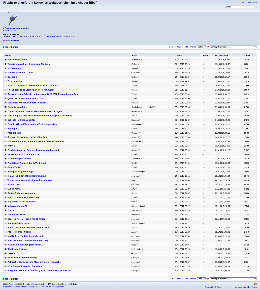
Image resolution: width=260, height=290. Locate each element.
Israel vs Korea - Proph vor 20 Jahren (26, 219)
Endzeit (11, 210)
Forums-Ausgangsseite (17, 28)
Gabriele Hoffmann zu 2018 (21, 120)
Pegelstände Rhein (17, 59)
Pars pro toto (14, 133)
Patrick (11, 146)
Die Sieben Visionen (17, 249)
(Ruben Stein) (69, 36)
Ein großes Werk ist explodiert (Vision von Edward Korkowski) (39, 270)
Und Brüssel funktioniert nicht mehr (25, 236)
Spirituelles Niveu (16, 214)
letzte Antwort (222, 55)
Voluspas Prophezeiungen (20, 171)
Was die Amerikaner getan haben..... (25, 244)
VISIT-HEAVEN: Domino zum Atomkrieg (27, 240)
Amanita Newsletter (17, 107)
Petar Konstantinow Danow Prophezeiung (28, 227)
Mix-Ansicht (190, 47)
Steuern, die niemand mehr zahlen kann (27, 137)
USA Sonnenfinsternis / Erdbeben (24, 266)
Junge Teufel (14, 167)
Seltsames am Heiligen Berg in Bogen (26, 102)
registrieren (252, 2)
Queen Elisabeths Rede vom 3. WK (25, 98)
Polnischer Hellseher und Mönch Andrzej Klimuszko (34, 262)
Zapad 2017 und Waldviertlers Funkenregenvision (32, 124)
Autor (134, 55)
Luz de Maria (14, 189)
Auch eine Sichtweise (18, 223)
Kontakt (61, 287)
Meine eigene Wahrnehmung (22, 257)
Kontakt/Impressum (11, 30)
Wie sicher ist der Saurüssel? (22, 201)
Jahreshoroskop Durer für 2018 (23, 154)
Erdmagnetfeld (15, 81)
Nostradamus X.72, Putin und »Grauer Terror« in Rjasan (36, 141)
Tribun (6, 36)
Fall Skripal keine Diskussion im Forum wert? (30, 90)
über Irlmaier (56, 36)
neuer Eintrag (12, 47)
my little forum (251, 287)
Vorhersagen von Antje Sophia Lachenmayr (29, 180)
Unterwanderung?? (17, 206)
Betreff (7, 55)
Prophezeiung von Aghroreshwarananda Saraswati (33, 150)
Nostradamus (14, 68)
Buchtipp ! (12, 128)
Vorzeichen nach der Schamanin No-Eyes (28, 64)
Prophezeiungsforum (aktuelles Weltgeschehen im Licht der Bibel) (30, 287)
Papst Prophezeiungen (19, 232)
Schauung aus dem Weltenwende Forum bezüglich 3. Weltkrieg (39, 115)
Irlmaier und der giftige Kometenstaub (26, 176)
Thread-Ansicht (176, 47)
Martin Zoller (13, 184)
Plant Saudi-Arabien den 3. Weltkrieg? (26, 163)
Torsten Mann (28, 36)
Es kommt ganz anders (19, 158)
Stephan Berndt (43, 36)
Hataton (11, 253)
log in (244, 2)
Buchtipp (12, 77)
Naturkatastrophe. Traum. (20, 72)
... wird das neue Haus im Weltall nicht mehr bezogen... (35, 111)
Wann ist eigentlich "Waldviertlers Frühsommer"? (32, 85)
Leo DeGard (15, 36)
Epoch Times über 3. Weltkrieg (23, 197)
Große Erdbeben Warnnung (21, 193)
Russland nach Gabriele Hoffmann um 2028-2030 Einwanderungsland (42, 94)
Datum (178, 55)
